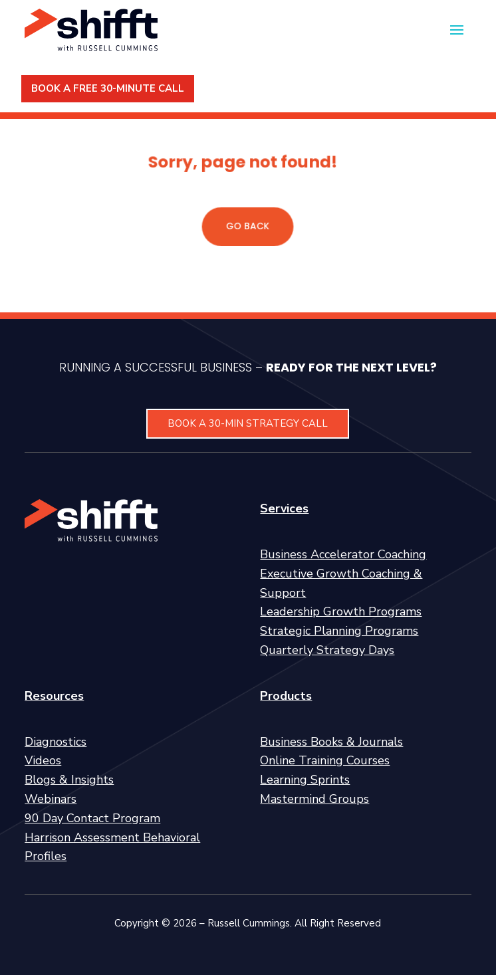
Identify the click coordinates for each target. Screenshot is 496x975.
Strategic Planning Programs (339, 631)
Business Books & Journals (331, 742)
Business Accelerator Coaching (343, 554)
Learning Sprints (305, 780)
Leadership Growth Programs (341, 611)
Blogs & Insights (69, 780)
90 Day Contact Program (92, 818)
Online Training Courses (325, 760)
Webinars (50, 799)
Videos (43, 760)
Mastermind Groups (314, 799)
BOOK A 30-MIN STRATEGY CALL (248, 423)
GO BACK (248, 225)
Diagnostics (55, 742)
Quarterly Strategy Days (327, 650)
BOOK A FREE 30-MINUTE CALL (107, 88)
